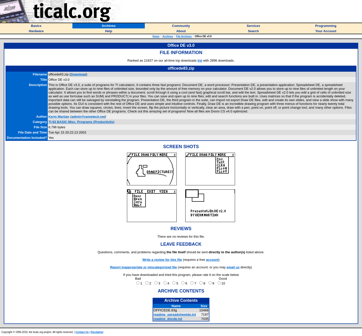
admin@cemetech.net (88, 116)
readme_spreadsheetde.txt (174, 314)
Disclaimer (97, 332)
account (212, 260)
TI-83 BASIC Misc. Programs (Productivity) (81, 122)
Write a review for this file (162, 260)
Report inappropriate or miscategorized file (143, 267)
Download (78, 74)
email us (233, 267)
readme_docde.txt (167, 319)
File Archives (184, 36)
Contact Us (82, 332)
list (200, 60)
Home (155, 36)
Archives (167, 36)
